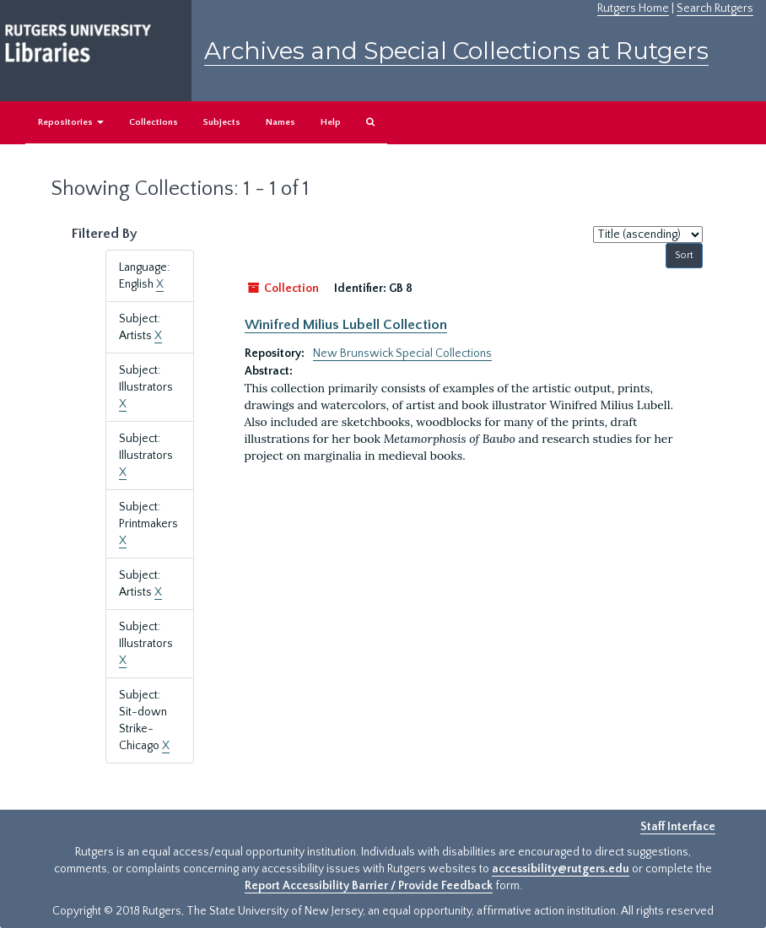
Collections (153, 122)
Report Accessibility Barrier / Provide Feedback (369, 886)
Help (331, 122)
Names (280, 122)
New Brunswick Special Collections (402, 353)
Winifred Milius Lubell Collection (346, 324)
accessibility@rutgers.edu (560, 869)
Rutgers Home (633, 8)
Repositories (71, 122)
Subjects (221, 122)
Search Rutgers (715, 8)
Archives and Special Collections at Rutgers (456, 50)
